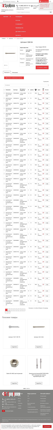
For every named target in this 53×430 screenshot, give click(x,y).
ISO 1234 (28, 51)
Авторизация (43, 396)
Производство (19, 27)
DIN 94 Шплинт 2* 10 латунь (9, 170)
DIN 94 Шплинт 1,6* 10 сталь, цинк (9, 109)
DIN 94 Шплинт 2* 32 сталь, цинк (9, 99)
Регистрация (43, 398)
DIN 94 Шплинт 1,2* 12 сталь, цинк (9, 258)
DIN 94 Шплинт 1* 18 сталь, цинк (9, 166)
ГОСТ (29, 398)
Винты (19, 398)
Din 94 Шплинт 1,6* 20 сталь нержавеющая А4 (9, 140)
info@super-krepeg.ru (41, 63)
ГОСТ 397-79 (28, 50)
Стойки (19, 405)
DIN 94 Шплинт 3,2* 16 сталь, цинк (9, 119)
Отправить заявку (42, 67)
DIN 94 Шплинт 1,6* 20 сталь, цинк (9, 125)
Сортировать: (46, 81)
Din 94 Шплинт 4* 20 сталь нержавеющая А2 (9, 280)
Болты (19, 396)
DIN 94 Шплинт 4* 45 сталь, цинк (9, 104)
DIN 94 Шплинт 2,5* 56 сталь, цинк (9, 297)
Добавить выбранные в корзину (14, 77)
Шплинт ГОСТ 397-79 (14, 337)
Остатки (18, 20)
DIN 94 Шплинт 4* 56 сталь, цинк (9, 114)
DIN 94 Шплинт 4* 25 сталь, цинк (9, 230)
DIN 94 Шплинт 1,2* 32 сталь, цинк (9, 130)
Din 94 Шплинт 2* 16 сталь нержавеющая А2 (9, 242)
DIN (28, 396)
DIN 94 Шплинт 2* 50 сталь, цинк (9, 253)
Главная (3, 38)
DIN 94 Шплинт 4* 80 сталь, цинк (9, 248)
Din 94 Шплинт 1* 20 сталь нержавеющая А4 (9, 236)
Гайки (19, 400)
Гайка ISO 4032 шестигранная (14, 373)
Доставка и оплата (21, 31)
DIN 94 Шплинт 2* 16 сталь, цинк (9, 161)
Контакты (18, 35)
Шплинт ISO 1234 (38, 337)
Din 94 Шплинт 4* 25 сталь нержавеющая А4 (9, 302)
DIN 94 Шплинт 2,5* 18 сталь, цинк (9, 156)
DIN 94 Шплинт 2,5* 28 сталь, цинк (9, 214)
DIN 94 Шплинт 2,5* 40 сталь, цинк (9, 196)
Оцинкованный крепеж (33, 409)
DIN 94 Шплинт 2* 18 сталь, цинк (9, 268)
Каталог (20, 393)
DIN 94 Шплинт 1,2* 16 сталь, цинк (9, 219)
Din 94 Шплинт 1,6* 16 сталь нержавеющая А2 (9, 185)
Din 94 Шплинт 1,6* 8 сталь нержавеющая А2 (9, 286)
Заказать (7, 72)
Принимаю (47, 426)
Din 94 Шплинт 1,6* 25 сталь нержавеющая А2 (9, 208)
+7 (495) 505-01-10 (24, 6)
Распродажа (19, 16)
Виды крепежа (32, 393)
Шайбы (19, 408)
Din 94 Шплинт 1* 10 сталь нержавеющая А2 (9, 224)
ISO (28, 400)
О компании (19, 24)
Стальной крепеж (31, 407)
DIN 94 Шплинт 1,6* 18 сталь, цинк (9, 151)
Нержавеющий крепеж (33, 412)
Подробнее (14, 346)
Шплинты (11, 38)
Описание (15, 72)
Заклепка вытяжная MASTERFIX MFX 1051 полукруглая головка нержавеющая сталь (38, 375)
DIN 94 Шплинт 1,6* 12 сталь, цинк (9, 146)
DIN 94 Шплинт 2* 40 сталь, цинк (9, 191)
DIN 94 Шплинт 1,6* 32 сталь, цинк (9, 135)
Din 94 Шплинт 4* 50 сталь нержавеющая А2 (9, 273)
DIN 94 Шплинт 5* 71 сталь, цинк (9, 175)
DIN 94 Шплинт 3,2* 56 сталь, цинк (9, 263)
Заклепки (20, 403)
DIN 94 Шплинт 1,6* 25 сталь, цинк (9, 94)
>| (8, 312)
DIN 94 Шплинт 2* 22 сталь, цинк (9, 180)
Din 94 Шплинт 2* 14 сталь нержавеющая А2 (9, 202)
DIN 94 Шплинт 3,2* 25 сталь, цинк (9, 292)
